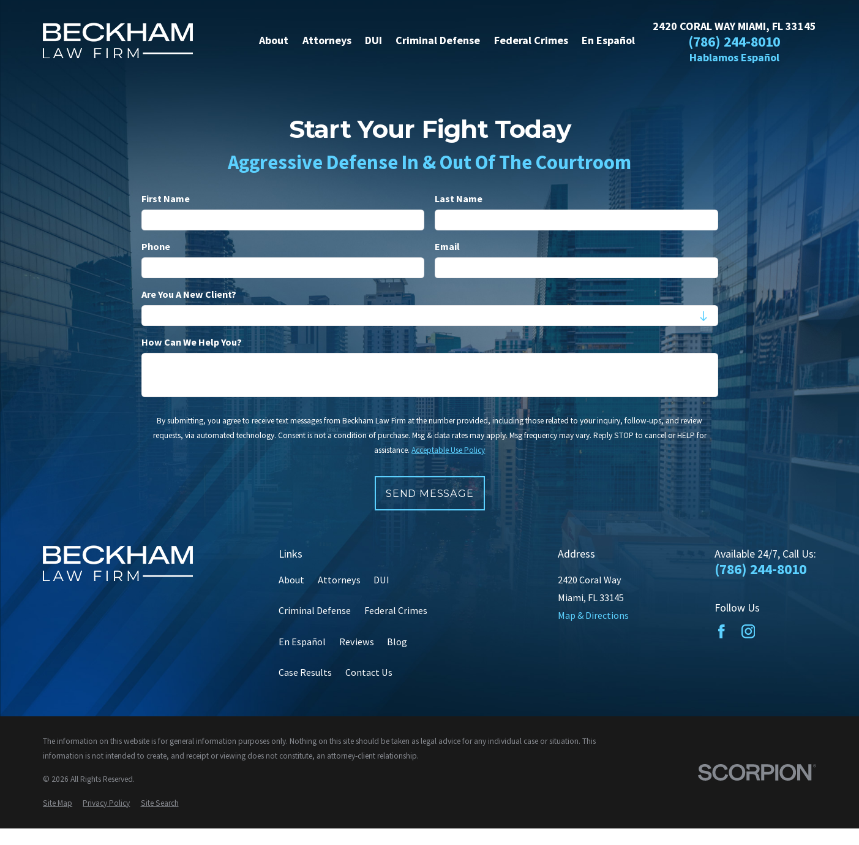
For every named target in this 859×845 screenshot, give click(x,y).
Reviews (356, 641)
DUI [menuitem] (373, 40)
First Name (165, 199)
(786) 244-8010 (734, 42)
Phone (155, 246)
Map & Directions (593, 615)
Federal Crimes (395, 610)
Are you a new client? (188, 294)
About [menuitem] (273, 40)
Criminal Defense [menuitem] (438, 40)
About (291, 580)
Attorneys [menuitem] (326, 40)
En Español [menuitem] (608, 40)
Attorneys (339, 580)
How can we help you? (191, 342)
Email (447, 246)
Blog (397, 641)
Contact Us (368, 672)
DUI (381, 580)
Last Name (458, 199)
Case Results (305, 672)
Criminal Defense (315, 610)
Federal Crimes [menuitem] (531, 40)
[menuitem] (57, 803)
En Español (302, 641)
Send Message (430, 493)
